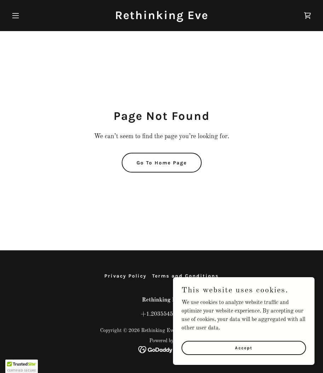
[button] (31, 15)
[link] (161, 18)
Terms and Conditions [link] (185, 276)
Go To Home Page (162, 163)
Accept (244, 347)
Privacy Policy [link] (125, 276)
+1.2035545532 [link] (162, 314)
